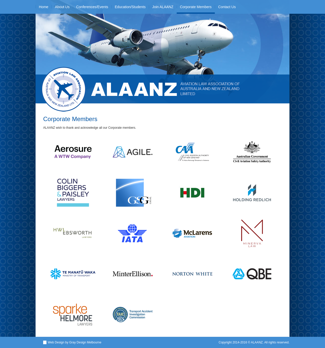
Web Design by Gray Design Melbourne (74, 342)
